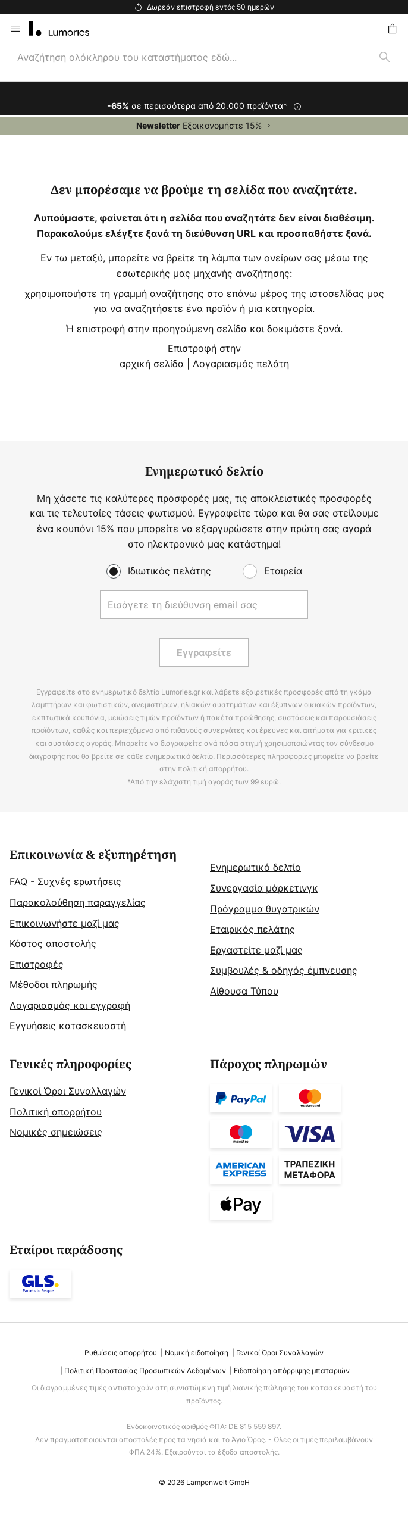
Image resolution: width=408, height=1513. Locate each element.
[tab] (104, 941)
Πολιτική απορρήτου (56, 1111)
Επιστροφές (37, 964)
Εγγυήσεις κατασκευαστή (68, 1025)
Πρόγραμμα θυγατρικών (264, 908)
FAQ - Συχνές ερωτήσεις (65, 881)
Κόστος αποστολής (53, 943)
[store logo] (66, 28)
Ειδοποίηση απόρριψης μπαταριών (292, 1370)
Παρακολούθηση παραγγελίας (78, 902)
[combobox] (204, 57)
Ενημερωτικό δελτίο (255, 867)
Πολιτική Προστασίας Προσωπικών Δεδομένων (145, 1370)
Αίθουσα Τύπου (244, 991)
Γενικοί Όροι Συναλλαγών (68, 1091)
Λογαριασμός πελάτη (241, 363)
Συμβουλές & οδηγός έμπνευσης (283, 970)
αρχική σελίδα (152, 363)
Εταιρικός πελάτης (252, 929)
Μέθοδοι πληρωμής (54, 984)
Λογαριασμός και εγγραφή (70, 1005)
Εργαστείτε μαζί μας (256, 949)
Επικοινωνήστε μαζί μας (65, 923)
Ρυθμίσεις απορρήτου (120, 1353)
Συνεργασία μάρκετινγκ (264, 888)
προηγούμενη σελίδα (199, 328)
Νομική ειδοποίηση (196, 1353)
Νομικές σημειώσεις (56, 1132)
